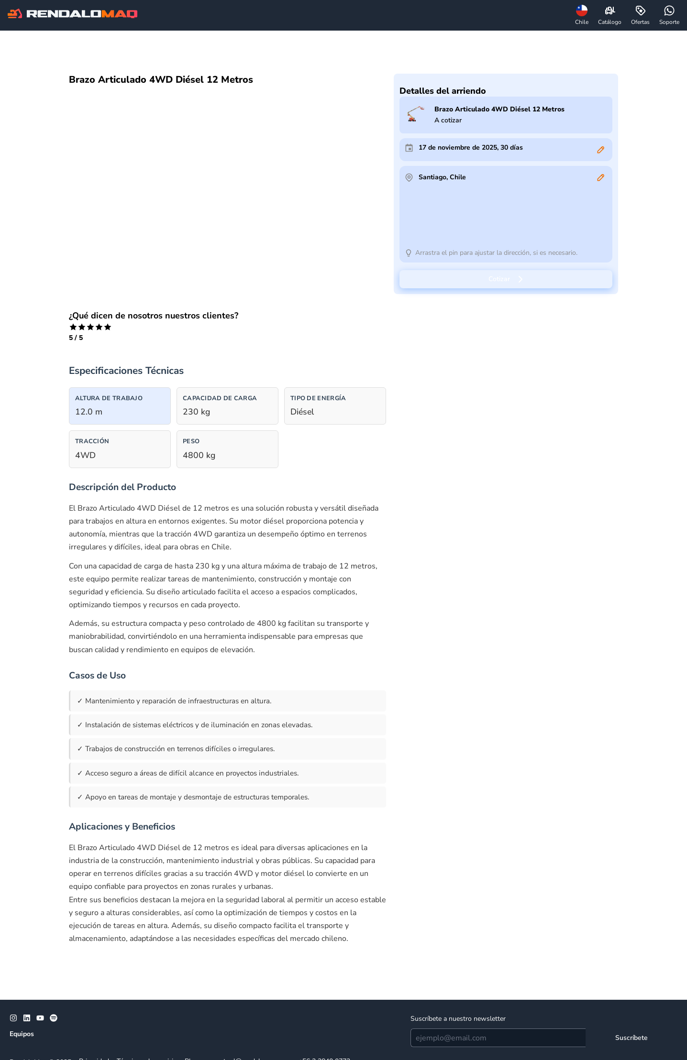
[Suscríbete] (631, 1037)
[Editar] (601, 149)
